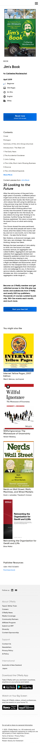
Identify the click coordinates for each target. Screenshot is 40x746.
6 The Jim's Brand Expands (13, 171)
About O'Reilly (9, 601)
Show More (7, 175)
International (8, 660)
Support (6, 639)
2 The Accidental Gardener (14, 155)
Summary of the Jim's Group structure (18, 144)
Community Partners (10, 619)
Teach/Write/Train (9, 606)
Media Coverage (8, 616)
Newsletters (6, 647)
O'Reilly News (7, 612)
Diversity (5, 629)
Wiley (9, 101)
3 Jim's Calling (9, 159)
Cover (5, 136)
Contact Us (6, 644)
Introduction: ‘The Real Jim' (14, 148)
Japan (4, 668)
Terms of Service (7, 736)
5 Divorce (7, 167)
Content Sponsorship (10, 632)
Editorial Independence (10, 738)
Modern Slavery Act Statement (12, 741)
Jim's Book (25, 180)
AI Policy (5, 654)
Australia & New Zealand (12, 665)
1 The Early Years (9, 151)
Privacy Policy (7, 650)
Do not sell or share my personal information (17, 725)
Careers (5, 609)
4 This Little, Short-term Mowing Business (19, 163)
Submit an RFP (7, 626)
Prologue (7, 140)
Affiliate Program (9, 622)
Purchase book (9, 570)
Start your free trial (20, 309)
